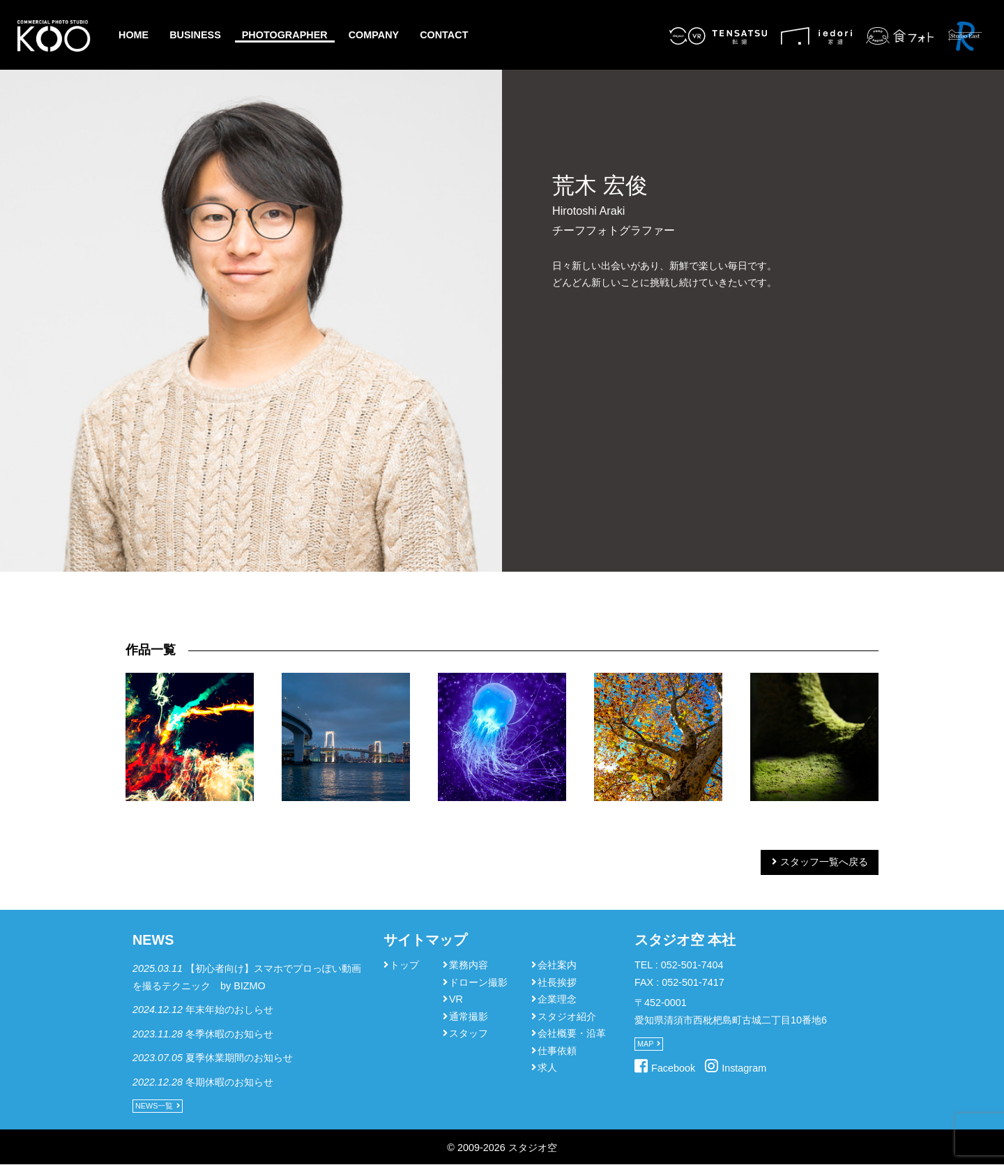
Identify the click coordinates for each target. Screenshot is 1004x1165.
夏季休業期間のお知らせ (239, 1057)
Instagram (744, 1068)
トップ (404, 964)
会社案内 (557, 964)
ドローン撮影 (478, 982)
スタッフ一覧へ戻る (824, 861)
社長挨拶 (557, 982)
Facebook (673, 1068)
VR (456, 999)
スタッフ (468, 1033)
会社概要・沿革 (572, 1033)
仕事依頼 (557, 1050)
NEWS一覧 (154, 1106)
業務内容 (468, 964)
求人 (547, 1067)
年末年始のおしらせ (229, 1009)
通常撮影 (468, 1016)
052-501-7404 (692, 964)
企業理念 (557, 999)
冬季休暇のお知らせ (229, 1034)
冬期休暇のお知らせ (229, 1082)
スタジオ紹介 (567, 1016)
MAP (645, 1044)
